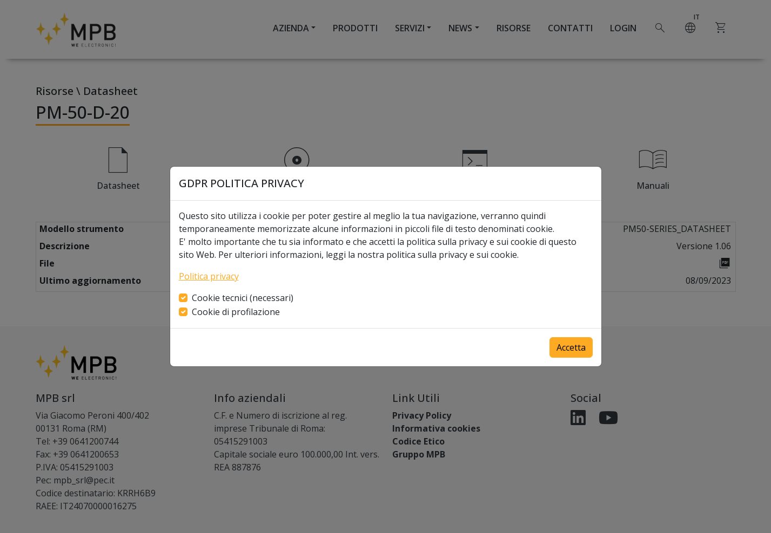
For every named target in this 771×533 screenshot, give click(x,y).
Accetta (571, 347)
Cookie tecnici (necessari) (242, 298)
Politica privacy (209, 276)
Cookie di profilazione (236, 312)
